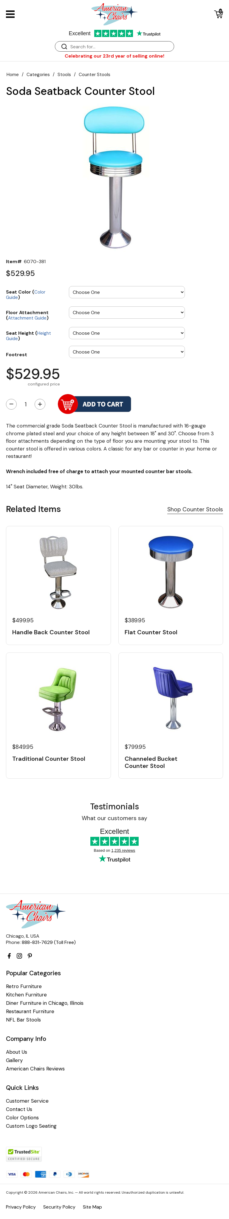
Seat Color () (25, 294)
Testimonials (114, 806)
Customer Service (27, 1101)
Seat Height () (28, 335)
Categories (38, 75)
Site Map (92, 1207)
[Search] (120, 47)
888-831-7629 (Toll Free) (49, 942)
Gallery (14, 1060)
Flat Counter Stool (151, 632)
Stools (64, 75)
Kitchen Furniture (26, 994)
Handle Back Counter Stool (51, 632)
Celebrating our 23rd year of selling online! (114, 56)
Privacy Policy (21, 1207)
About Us (16, 1052)
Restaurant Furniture (30, 1011)
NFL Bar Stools (23, 1019)
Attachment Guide (27, 318)
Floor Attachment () (27, 314)
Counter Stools (94, 75)
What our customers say (114, 818)
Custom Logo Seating (31, 1126)
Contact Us (19, 1109)
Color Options (22, 1117)
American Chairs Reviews (35, 1068)
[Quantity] (26, 404)
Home (13, 75)
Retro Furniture (24, 986)
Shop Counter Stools (195, 509)
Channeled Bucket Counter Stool (151, 762)
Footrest (16, 354)
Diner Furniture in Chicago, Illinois (44, 1003)
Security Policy (59, 1207)
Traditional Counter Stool (48, 758)
